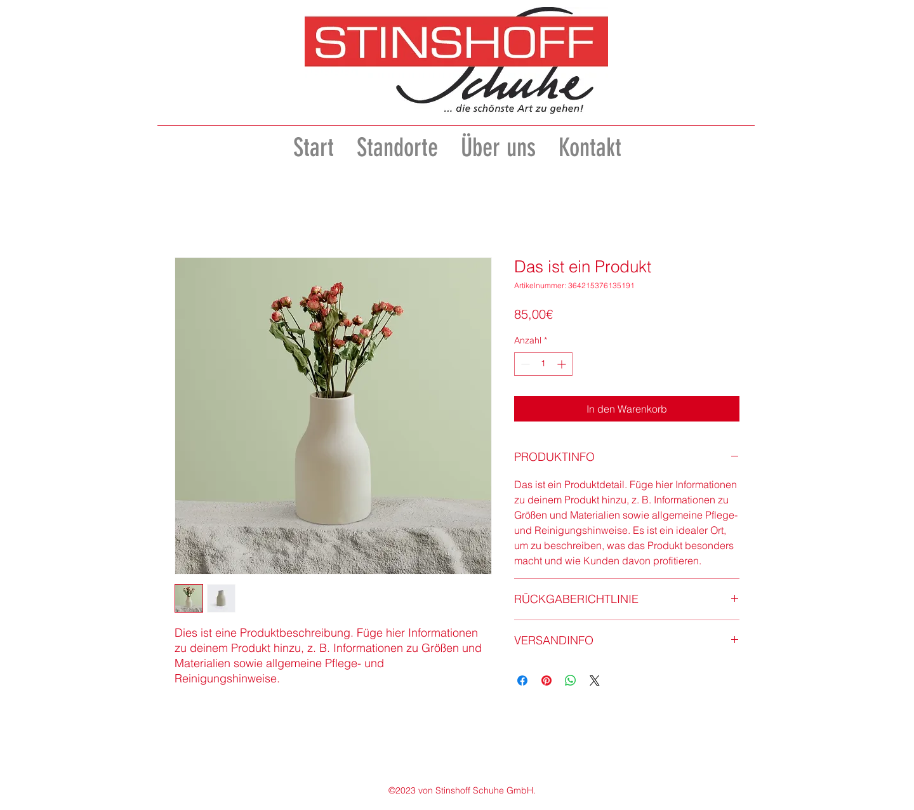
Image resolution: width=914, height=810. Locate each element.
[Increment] (563, 364)
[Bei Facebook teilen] (522, 680)
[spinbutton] (543, 364)
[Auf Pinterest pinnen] (546, 680)
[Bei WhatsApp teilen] (570, 680)
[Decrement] (524, 364)
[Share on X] (594, 680)
